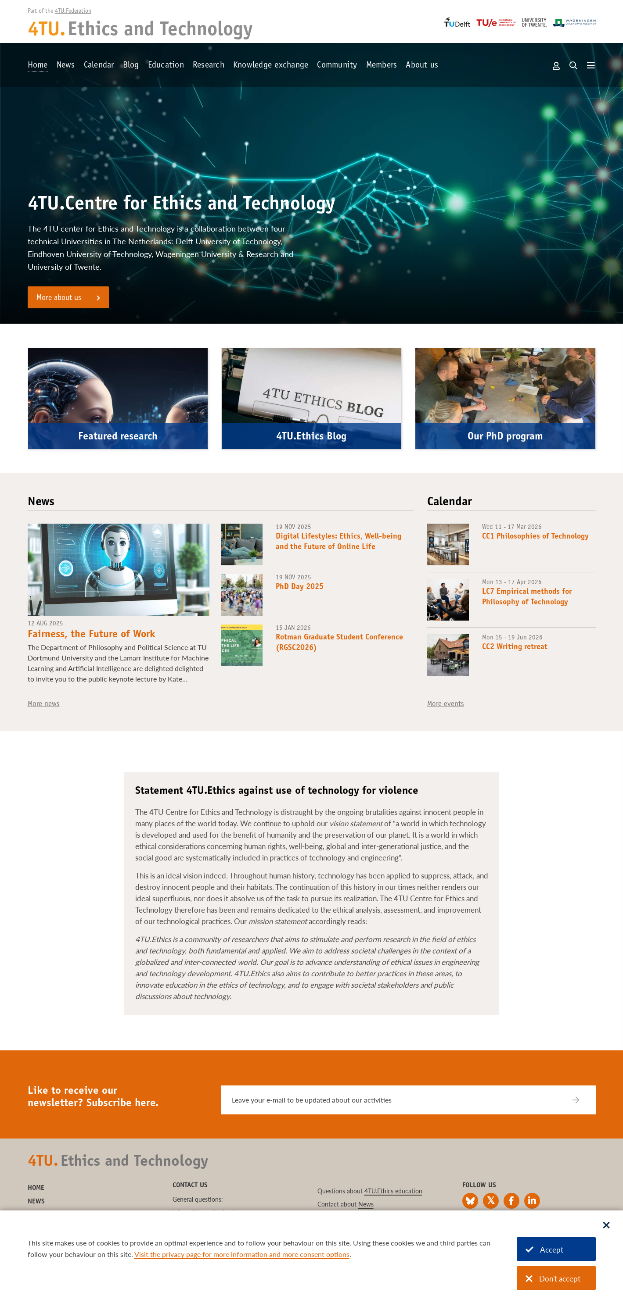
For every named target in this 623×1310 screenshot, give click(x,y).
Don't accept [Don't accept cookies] (553, 1278)
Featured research (118, 437)
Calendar (99, 65)
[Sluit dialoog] (606, 1226)
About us (422, 65)
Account (557, 66)
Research (208, 65)
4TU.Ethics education (393, 1191)
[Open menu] (591, 66)
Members (381, 65)
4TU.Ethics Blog (311, 437)
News (66, 65)
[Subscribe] (581, 1099)
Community (337, 65)
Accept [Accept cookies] (544, 1249)
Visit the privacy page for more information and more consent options (241, 1254)
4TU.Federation (73, 11)
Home (38, 65)
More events (445, 704)
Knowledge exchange (271, 65)
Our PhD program (505, 437)
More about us (58, 298)
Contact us (190, 1185)
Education (166, 65)
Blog (131, 65)
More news (44, 704)
